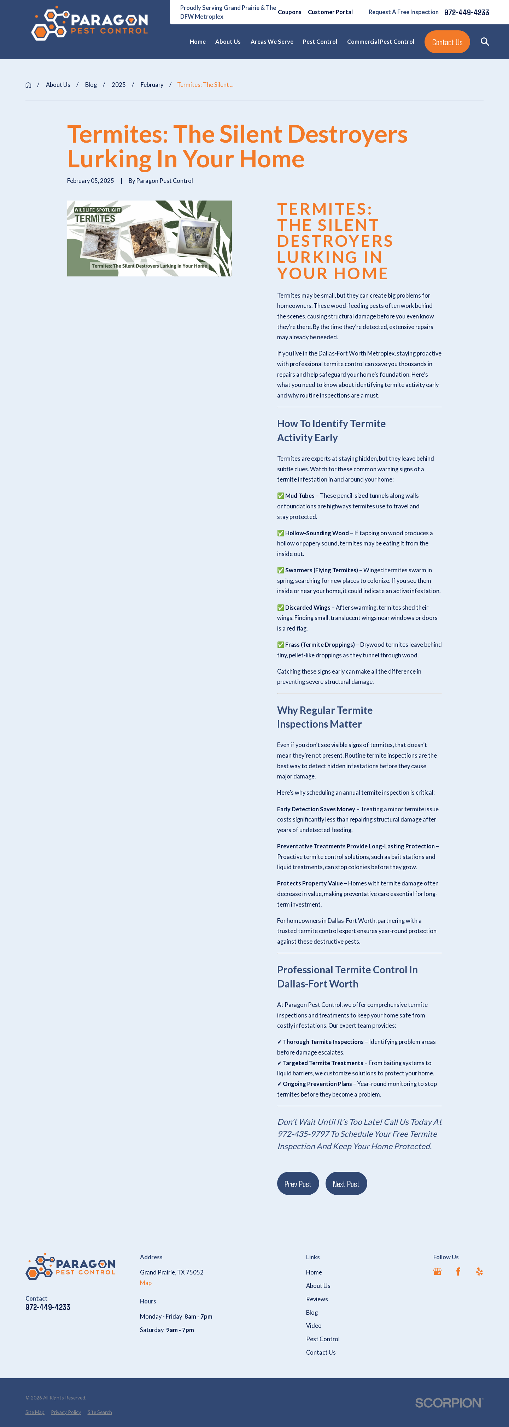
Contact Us (447, 42)
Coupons (290, 12)
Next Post (346, 1183)
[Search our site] (485, 41)
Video (314, 1325)
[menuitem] (35, 1412)
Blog (312, 1312)
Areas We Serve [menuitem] (272, 41)
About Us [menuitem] (228, 41)
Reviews (317, 1299)
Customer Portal (330, 12)
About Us (318, 1285)
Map (146, 1282)
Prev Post (298, 1183)
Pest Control (323, 1339)
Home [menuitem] (198, 41)
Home (314, 1272)
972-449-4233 (466, 12)
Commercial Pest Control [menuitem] (380, 41)
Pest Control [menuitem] (320, 41)
